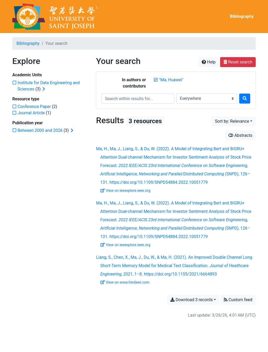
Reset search (238, 61)
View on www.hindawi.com (124, 282)
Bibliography (242, 16)
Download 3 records (191, 299)
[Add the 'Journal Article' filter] (31, 112)
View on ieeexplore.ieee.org (125, 190)
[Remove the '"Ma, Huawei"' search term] (171, 79)
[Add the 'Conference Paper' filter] (34, 106)
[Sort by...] (233, 121)
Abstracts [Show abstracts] (240, 135)
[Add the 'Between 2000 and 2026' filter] (40, 130)
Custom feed (238, 299)
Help (209, 61)
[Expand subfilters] (44, 89)
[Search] (244, 99)
